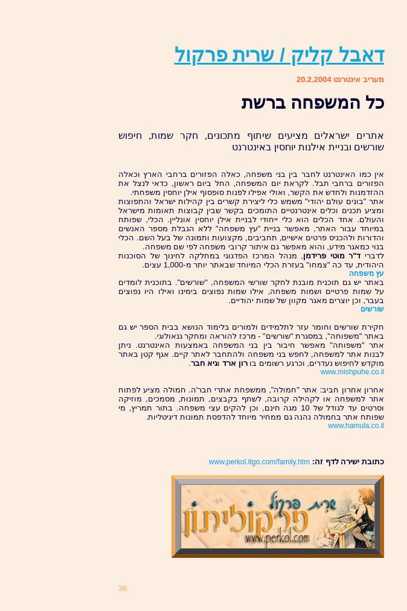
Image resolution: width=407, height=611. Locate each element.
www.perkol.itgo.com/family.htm (259, 462)
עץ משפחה (366, 273)
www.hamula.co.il (356, 425)
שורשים (372, 309)
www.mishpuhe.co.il (352, 372)
